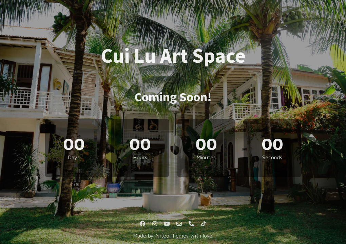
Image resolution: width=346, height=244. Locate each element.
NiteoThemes (172, 235)
